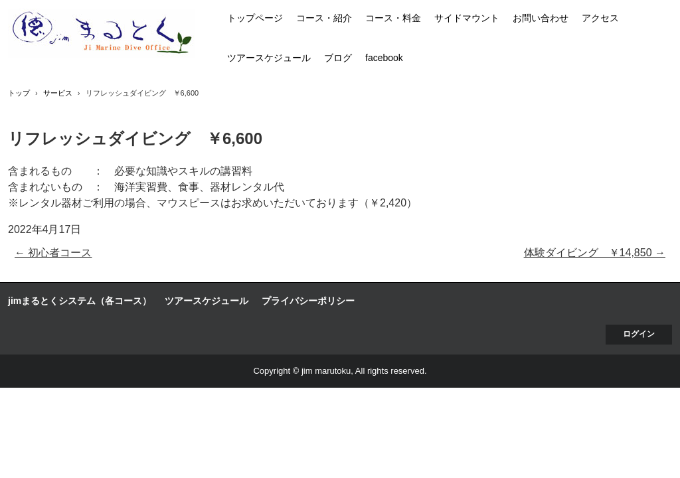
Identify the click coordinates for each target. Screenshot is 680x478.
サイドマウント (466, 18)
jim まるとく (101, 33)
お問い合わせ (540, 18)
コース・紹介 (324, 18)
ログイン (639, 334)
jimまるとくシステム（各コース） (79, 300)
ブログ (338, 57)
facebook (384, 57)
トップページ (255, 18)
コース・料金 (393, 18)
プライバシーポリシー (308, 300)
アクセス (600, 18)
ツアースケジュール (269, 57)
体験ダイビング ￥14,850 (594, 252)
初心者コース (53, 252)
